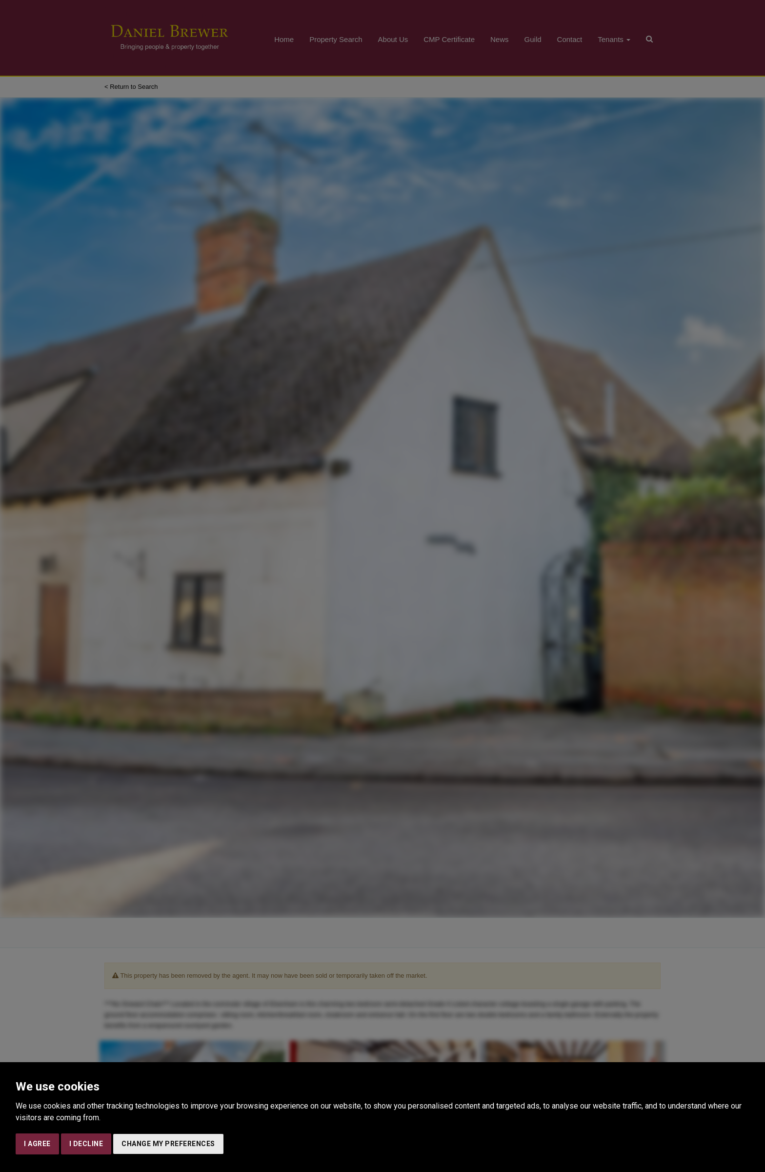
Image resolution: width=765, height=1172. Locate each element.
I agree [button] (37, 1144)
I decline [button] (86, 1144)
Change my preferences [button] (168, 1144)
